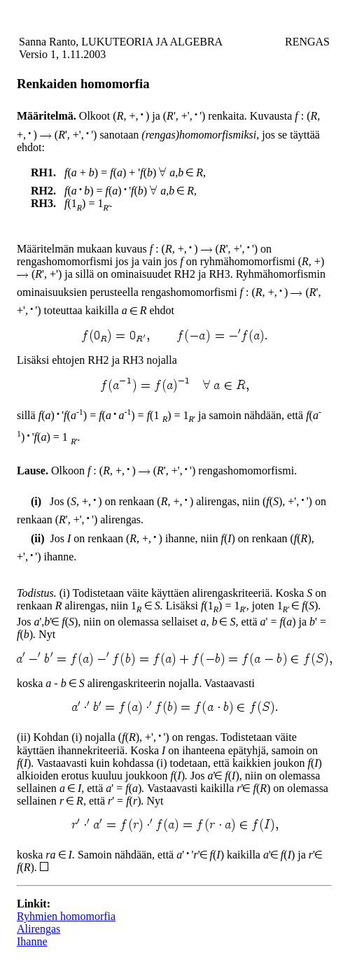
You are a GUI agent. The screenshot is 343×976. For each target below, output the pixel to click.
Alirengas (38, 929)
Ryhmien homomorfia (66, 916)
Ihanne (32, 941)
